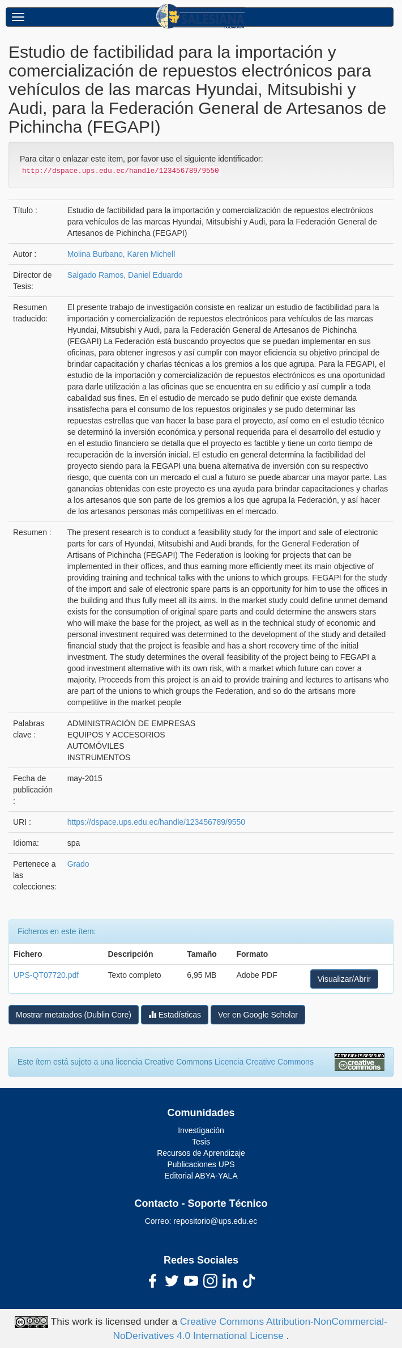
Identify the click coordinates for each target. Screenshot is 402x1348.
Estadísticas (174, 1014)
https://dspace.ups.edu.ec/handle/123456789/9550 (156, 821)
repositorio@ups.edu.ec (215, 1221)
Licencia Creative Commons (264, 1061)
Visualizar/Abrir (344, 979)
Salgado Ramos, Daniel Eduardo (125, 274)
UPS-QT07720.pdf (46, 975)
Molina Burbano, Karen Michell (121, 253)
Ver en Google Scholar (258, 1014)
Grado (78, 863)
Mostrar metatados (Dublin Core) (73, 1014)
